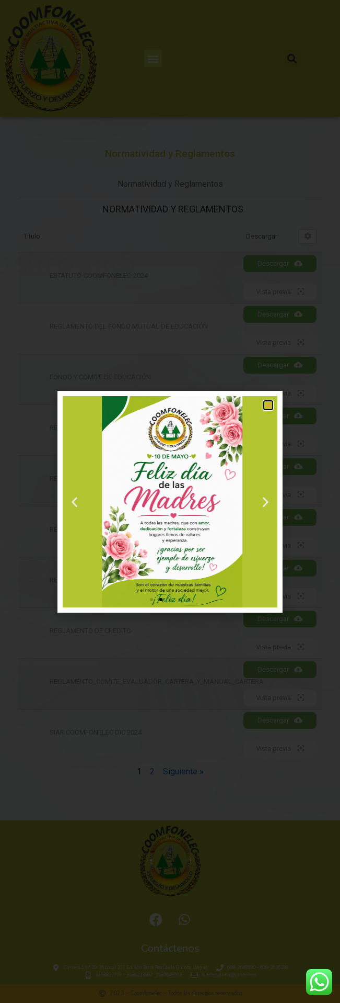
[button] (268, 405)
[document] (170, 501)
